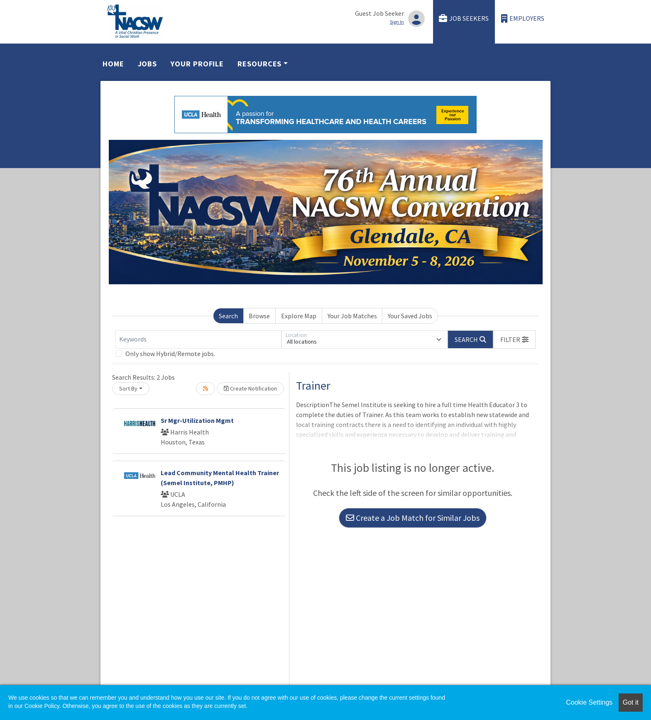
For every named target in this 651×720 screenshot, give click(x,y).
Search (228, 316)
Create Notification (250, 388)
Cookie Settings (589, 702)
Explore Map (298, 316)
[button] (514, 339)
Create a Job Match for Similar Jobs (413, 518)
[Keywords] (198, 339)
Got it (631, 702)
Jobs (147, 63)
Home (113, 63)
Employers (522, 18)
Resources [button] (259, 63)
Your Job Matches (352, 316)
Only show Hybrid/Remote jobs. (170, 353)
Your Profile (197, 63)
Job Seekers (464, 18)
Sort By (128, 388)
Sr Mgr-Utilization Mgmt (197, 420)
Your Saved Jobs (410, 316)
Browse (259, 316)
